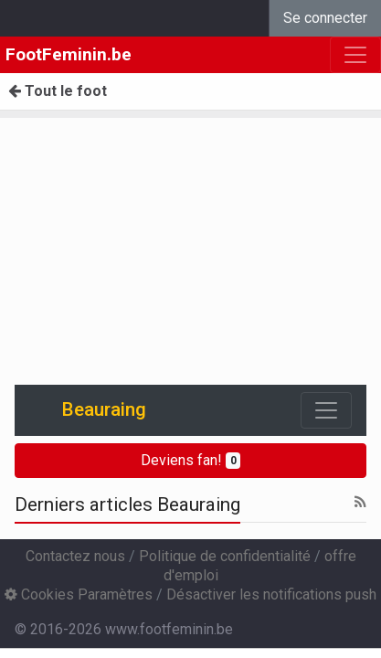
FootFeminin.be (68, 54)
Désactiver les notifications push (271, 594)
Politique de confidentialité (225, 556)
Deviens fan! (191, 460)
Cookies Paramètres (79, 594)
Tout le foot (57, 91)
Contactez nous (75, 556)
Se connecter (325, 18)
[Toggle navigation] (326, 410)
